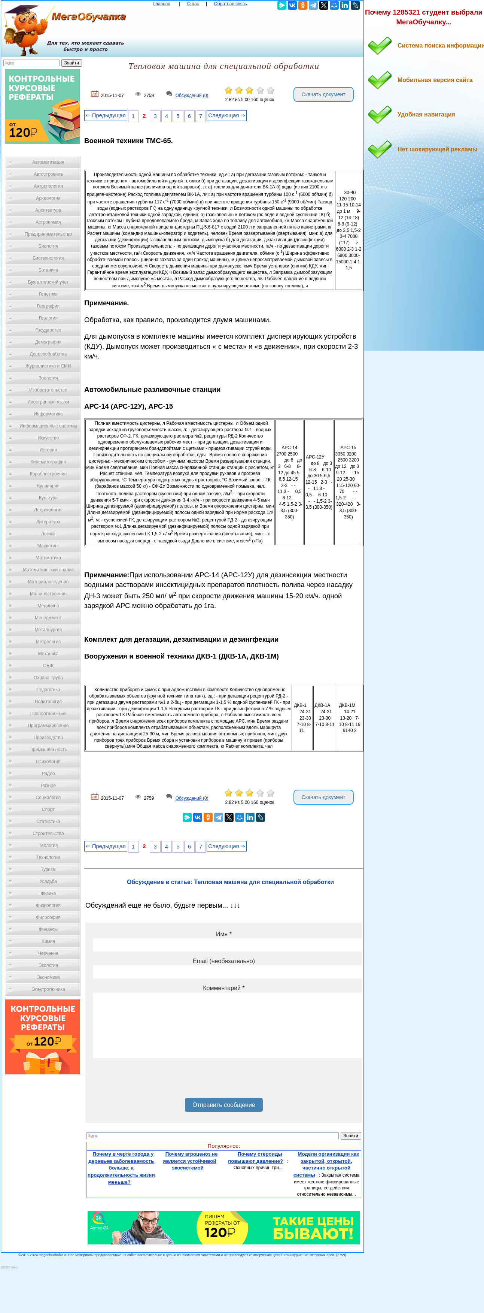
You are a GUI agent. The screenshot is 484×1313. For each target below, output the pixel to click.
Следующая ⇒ (226, 115)
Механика (48, 653)
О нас (193, 3)
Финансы (48, 929)
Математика (48, 557)
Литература (48, 521)
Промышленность (48, 749)
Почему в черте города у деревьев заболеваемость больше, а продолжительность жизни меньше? (121, 1168)
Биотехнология (48, 258)
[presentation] (150, 1080)
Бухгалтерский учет (48, 282)
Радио (48, 773)
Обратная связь (230, 3)
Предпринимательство (48, 234)
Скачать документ (324, 94)
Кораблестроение (48, 474)
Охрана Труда (48, 677)
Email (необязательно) (224, 961)
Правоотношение (48, 713)
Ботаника (48, 270)
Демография (48, 342)
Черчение (48, 953)
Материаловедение (48, 581)
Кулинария (48, 485)
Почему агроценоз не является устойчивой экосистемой (190, 1161)
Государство (48, 330)
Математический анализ (48, 569)
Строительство (48, 833)
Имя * (224, 934)
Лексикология (48, 509)
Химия (48, 941)
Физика (48, 893)
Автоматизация (48, 162)
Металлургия (48, 629)
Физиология (48, 905)
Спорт (48, 809)
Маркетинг (48, 545)
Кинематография (48, 462)
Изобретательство (48, 390)
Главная (161, 3)
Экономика (48, 977)
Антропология (48, 186)
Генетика (48, 294)
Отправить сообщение (223, 1105)
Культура (48, 497)
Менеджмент (48, 617)
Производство (48, 737)
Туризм (48, 869)
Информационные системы (48, 426)
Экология (48, 965)
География (48, 306)
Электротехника (48, 989)
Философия (48, 917)
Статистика (48, 821)
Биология (48, 246)
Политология (48, 701)
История (48, 450)
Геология (48, 318)
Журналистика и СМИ (48, 366)
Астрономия (48, 222)
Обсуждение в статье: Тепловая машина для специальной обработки (230, 882)
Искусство (48, 438)
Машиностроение (48, 593)
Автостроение (48, 174)
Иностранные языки (48, 402)
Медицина (48, 605)
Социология (48, 797)
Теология (48, 845)
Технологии (48, 857)
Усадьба (48, 881)
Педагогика (48, 689)
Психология (48, 761)
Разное (48, 785)
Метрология (48, 641)
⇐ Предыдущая (106, 115)
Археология (48, 198)
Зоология (48, 378)
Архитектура (48, 210)
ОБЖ (48, 665)
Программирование (48, 725)
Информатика (48, 414)
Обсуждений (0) (192, 96)
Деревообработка (48, 354)
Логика (48, 533)
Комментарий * (223, 988)
